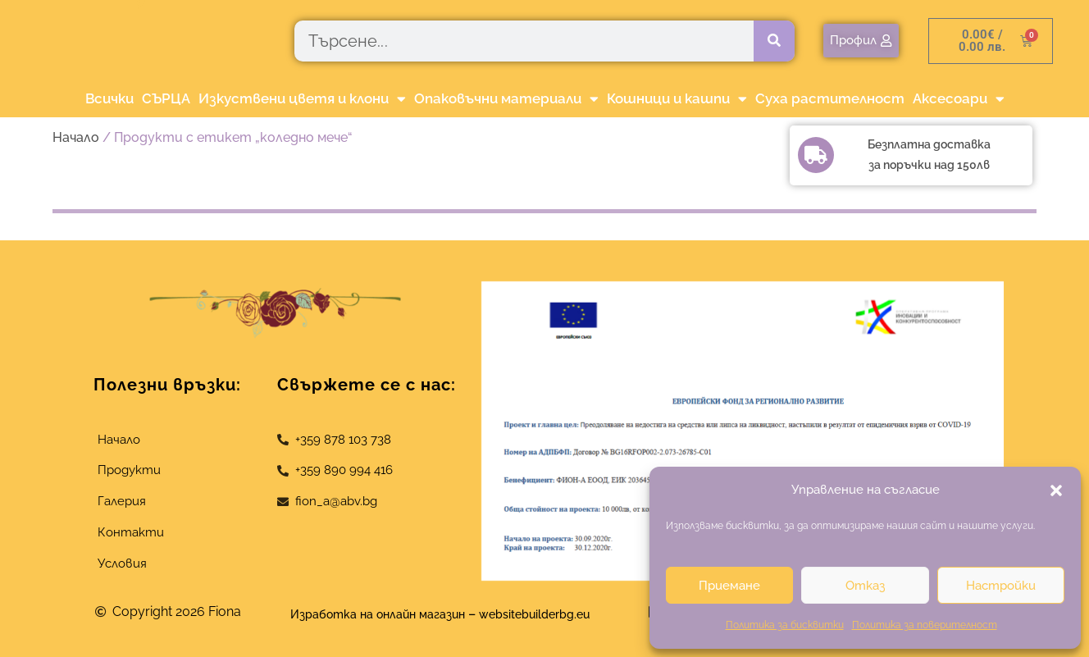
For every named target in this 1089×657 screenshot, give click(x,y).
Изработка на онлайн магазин (369, 614)
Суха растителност (829, 98)
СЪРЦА (166, 98)
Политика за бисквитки (785, 625)
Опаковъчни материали (506, 99)
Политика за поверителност (924, 625)
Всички (109, 98)
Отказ (865, 585)
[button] (1056, 490)
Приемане (729, 585)
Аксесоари (959, 99)
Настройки (1001, 585)
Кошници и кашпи (677, 99)
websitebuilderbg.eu (550, 614)
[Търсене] (774, 41)
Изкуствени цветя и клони (302, 99)
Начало (75, 137)
